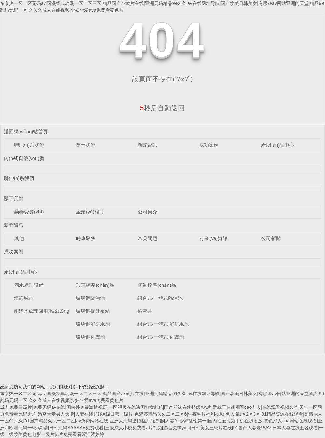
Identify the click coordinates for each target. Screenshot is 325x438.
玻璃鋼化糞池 (90, 337)
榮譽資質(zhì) (29, 211)
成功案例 (209, 145)
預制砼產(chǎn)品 (157, 285)
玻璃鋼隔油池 (90, 298)
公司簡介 (147, 211)
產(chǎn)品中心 (277, 145)
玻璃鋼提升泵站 (93, 311)
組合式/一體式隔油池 (160, 298)
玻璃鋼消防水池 (93, 324)
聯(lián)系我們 (29, 145)
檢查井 (144, 311)
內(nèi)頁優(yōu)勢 (24, 158)
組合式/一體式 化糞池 (160, 337)
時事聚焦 (86, 238)
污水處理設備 (29, 285)
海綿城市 (23, 298)
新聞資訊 (147, 145)
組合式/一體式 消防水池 (163, 324)
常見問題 (147, 238)
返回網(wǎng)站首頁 (26, 131)
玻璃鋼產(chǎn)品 (95, 285)
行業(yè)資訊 (214, 238)
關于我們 (85, 145)
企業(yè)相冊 (90, 211)
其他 (19, 238)
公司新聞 (271, 238)
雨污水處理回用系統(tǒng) (42, 311)
